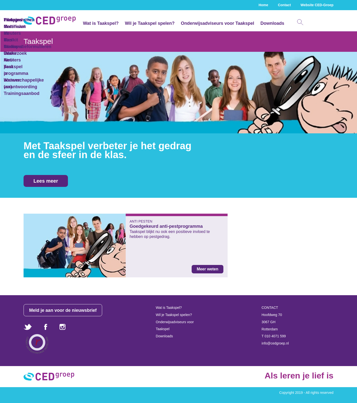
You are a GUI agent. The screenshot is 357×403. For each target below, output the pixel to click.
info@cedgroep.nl (275, 343)
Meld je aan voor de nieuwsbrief (63, 310)
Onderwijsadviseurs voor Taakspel (217, 23)
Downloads (272, 23)
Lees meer (45, 181)
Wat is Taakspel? (101, 23)
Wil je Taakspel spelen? (150, 23)
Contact (284, 5)
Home (263, 5)
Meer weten (207, 269)
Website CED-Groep (316, 5)
